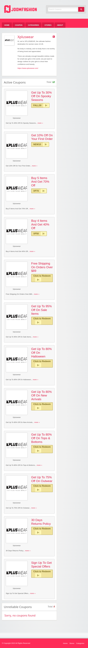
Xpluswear (17, 118)
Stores (47, 25)
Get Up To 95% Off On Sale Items (41, 310)
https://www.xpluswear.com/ (27, 68)
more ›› (40, 123)
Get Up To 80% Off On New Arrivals (41, 395)
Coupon (18, 25)
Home (6, 25)
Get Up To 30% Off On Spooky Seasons (41, 96)
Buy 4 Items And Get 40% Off (40, 224)
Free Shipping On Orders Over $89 (42, 267)
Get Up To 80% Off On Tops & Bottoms (41, 438)
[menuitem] (7, 25)
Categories (33, 25)
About (60, 25)
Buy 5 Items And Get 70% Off (40, 181)
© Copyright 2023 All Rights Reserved (16, 643)
